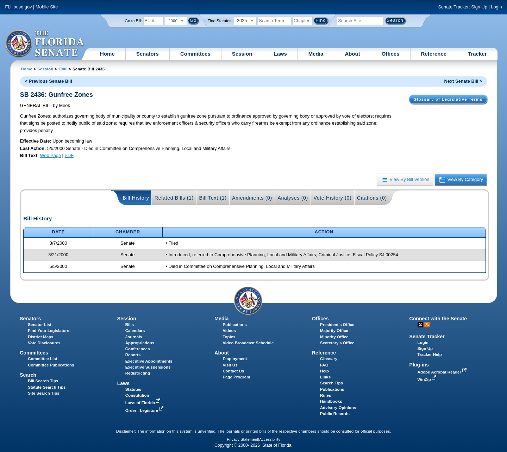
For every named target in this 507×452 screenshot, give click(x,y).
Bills (129, 324)
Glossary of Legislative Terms (447, 99)
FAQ (324, 365)
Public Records (335, 414)
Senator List (39, 324)
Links (325, 377)
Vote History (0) (332, 198)
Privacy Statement (242, 439)
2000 (63, 69)
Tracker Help (430, 354)
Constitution (137, 395)
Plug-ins (419, 365)
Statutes (133, 389)
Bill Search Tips (43, 381)
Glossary (328, 359)
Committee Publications (51, 365)
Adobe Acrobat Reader (443, 372)
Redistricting (137, 373)
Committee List (42, 359)
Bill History (136, 198)
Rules (325, 395)
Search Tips (331, 383)
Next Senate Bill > (463, 81)
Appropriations (140, 343)
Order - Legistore (145, 410)
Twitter (420, 324)
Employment (235, 359)
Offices (391, 54)
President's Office (337, 324)
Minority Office (334, 337)
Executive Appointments (149, 361)
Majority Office (334, 330)
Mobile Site (47, 7)
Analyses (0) (292, 198)
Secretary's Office (337, 343)
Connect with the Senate (438, 318)
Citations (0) (372, 198)
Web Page (50, 155)
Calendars (135, 330)
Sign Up (479, 7)
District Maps (40, 337)
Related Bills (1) (174, 198)
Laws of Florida (143, 403)
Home (107, 54)
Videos (229, 330)
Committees (195, 54)
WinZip (428, 379)
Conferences (137, 349)
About (352, 54)
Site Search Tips (43, 393)
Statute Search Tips (46, 387)
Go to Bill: (133, 21)
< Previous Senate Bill (48, 81)
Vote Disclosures (44, 343)
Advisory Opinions (338, 408)
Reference (434, 54)
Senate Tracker (427, 336)
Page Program (236, 377)
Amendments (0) (252, 198)
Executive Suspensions (148, 367)
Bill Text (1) (212, 198)
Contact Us (233, 371)
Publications (234, 324)
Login (496, 7)
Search (28, 375)
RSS (427, 324)
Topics (229, 337)
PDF (69, 155)
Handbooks (331, 401)
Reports (133, 355)
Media (316, 54)
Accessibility (269, 439)
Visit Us (230, 365)
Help (324, 371)
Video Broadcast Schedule (248, 343)
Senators (147, 54)
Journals (133, 337)
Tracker (477, 54)
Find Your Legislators (48, 330)
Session (242, 54)
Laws (280, 54)
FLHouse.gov (18, 7)
